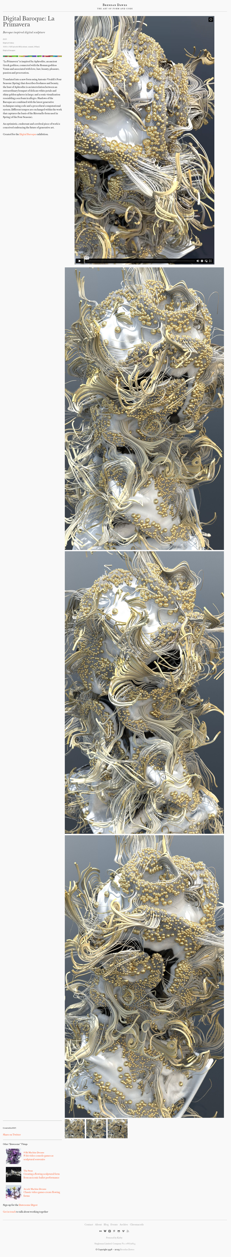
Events (114, 1225)
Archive (124, 1225)
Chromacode (137, 1225)
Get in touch (9, 1212)
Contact (89, 1225)
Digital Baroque (27, 134)
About (98, 1225)
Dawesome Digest (28, 1205)
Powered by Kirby (114, 1238)
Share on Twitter (12, 1135)
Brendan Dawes (115, 5)
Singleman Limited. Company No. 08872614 (114, 1244)
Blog (106, 1225)
